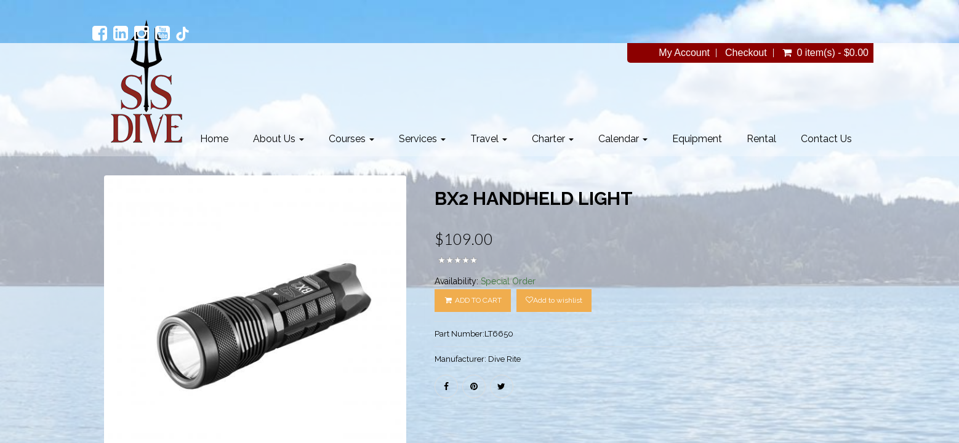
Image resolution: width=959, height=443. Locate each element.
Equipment (697, 139)
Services (422, 139)
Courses (351, 139)
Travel (488, 139)
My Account (684, 53)
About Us (278, 139)
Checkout (746, 53)
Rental (761, 139)
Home (214, 139)
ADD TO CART (473, 300)
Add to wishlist (554, 300)
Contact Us (826, 139)
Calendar (623, 139)
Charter (553, 139)
